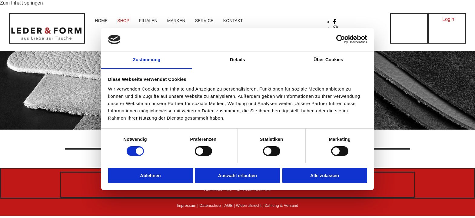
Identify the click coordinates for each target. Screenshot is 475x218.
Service (204, 20)
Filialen (148, 20)
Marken (176, 20)
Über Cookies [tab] (328, 59)
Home (101, 20)
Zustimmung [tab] (147, 59)
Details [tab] (237, 59)
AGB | (230, 205)
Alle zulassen (324, 175)
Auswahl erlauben (237, 175)
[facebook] (334, 22)
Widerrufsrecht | (250, 205)
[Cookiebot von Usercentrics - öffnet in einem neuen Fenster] (340, 39)
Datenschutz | (211, 205)
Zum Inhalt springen (21, 2)
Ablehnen (150, 175)
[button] (448, 19)
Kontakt (233, 20)
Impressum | (188, 205)
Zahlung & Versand (281, 205)
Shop (123, 20)
